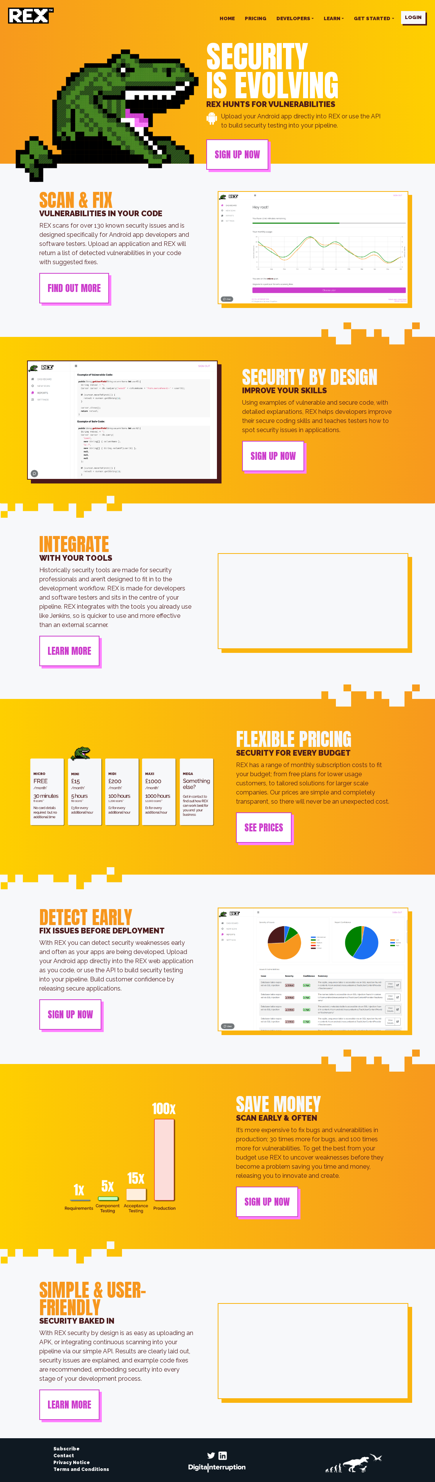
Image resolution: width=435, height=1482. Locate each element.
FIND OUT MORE (74, 288)
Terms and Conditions (81, 1469)
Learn (332, 18)
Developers (293, 18)
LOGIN (413, 17)
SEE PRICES (263, 827)
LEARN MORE (69, 651)
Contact (63, 1455)
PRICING (255, 18)
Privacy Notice (71, 1462)
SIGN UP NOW (237, 154)
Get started (372, 18)
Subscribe (66, 1449)
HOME (227, 18)
